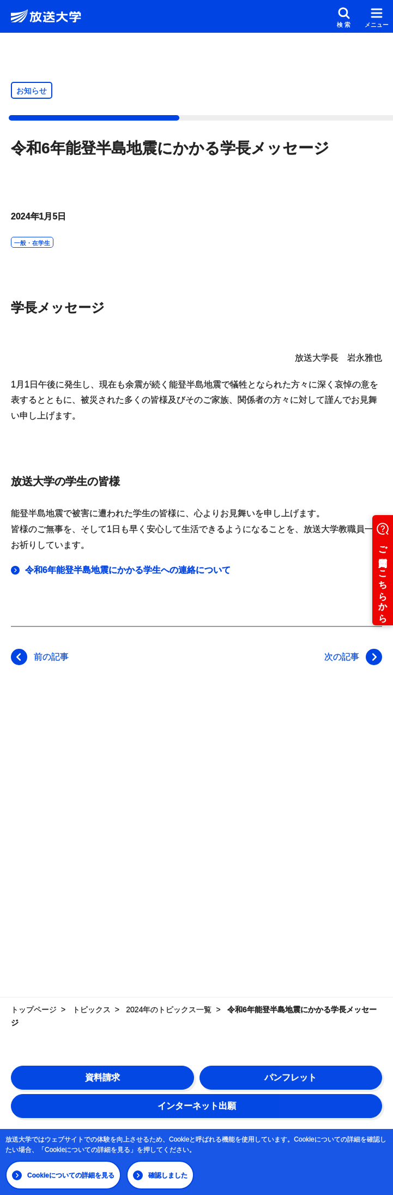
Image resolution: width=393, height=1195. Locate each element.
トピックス (91, 1009)
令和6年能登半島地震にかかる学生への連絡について (128, 570)
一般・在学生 (32, 243)
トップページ (34, 1009)
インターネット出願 (197, 1105)
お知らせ (31, 90)
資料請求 (102, 1077)
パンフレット (290, 1077)
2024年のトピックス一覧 (168, 1009)
